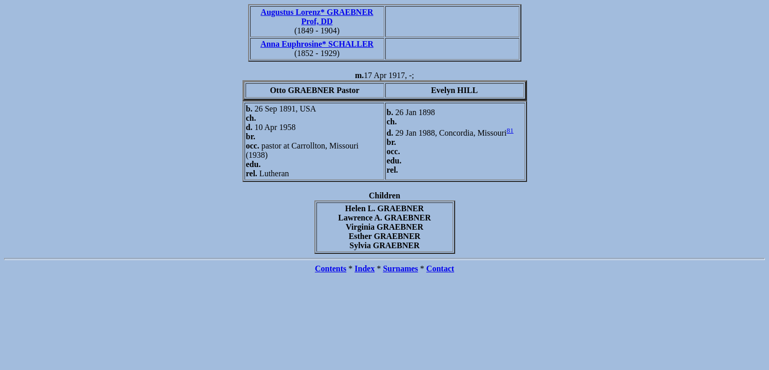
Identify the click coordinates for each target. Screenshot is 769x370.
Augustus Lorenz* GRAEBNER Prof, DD (316, 17)
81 (510, 130)
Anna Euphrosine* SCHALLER (316, 44)
